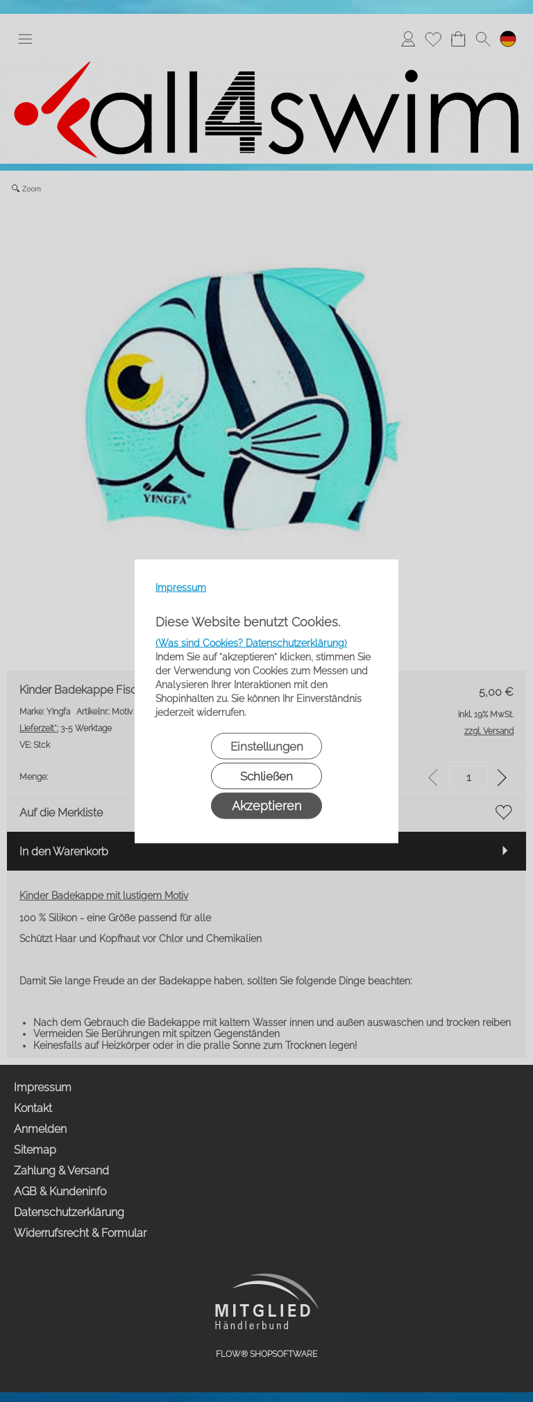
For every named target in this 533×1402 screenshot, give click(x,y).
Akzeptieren (266, 805)
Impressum (180, 586)
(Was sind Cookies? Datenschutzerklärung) (251, 642)
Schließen (266, 776)
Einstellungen (266, 746)
